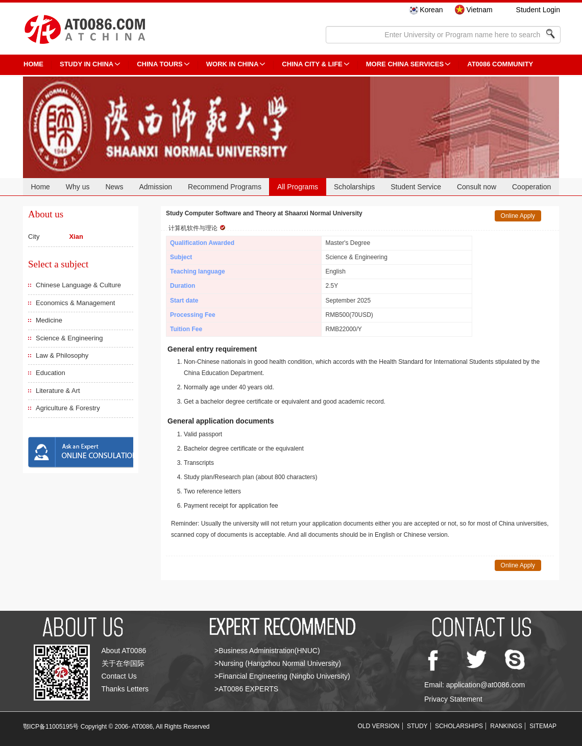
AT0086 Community (500, 64)
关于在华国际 (123, 663)
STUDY (417, 726)
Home (40, 187)
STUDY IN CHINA (86, 64)
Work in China (232, 64)
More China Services (405, 64)
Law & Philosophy (62, 355)
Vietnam (479, 10)
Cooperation (531, 187)
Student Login (538, 10)
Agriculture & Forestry (68, 408)
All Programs (297, 187)
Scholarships (354, 187)
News (114, 187)
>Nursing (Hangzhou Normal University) (277, 663)
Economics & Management (75, 303)
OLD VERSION (379, 726)
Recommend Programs (224, 187)
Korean (431, 10)
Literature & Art (58, 390)
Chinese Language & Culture (78, 285)
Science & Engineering (69, 338)
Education (50, 373)
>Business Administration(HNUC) (267, 650)
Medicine (49, 320)
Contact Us (119, 676)
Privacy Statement (453, 699)
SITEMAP (542, 726)
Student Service (416, 187)
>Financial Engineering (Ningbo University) (282, 676)
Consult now (476, 187)
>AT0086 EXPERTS (246, 689)
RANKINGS (506, 726)
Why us (78, 187)
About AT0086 (124, 650)
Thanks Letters (125, 689)
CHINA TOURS (160, 64)
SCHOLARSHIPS (459, 726)
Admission (155, 187)
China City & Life (312, 64)
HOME (33, 64)
